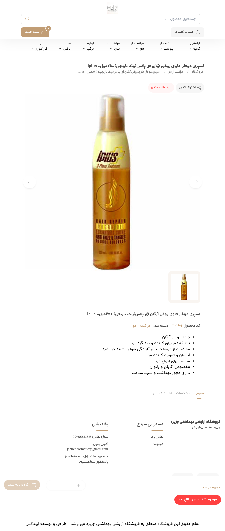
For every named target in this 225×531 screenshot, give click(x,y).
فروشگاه (197, 72)
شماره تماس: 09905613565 (90, 437)
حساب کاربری (187, 32)
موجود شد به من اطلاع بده (197, 499)
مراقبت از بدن (113, 46)
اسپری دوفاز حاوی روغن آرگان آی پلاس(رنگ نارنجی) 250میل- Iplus (119, 72)
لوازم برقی (88, 46)
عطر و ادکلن (65, 46)
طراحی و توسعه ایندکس (46, 524)
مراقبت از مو (137, 46)
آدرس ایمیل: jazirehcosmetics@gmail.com (87, 447)
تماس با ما (157, 437)
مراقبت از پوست (166, 46)
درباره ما (158, 444)
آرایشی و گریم (193, 46)
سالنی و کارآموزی (38, 46)
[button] (29, 181)
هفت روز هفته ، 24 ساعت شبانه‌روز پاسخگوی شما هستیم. (86, 459)
